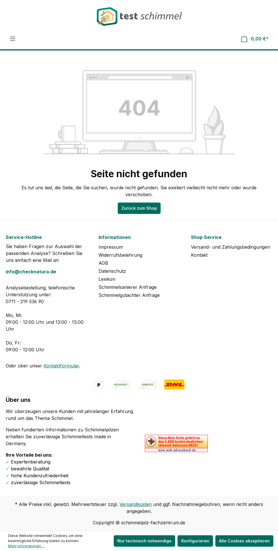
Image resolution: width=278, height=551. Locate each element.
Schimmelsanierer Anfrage (127, 287)
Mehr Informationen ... (26, 546)
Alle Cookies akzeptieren (244, 540)
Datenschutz (112, 271)
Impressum (110, 247)
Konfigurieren (195, 540)
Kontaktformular (61, 366)
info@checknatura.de (31, 271)
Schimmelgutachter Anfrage (129, 295)
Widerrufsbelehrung (120, 255)
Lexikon (106, 279)
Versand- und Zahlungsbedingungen (230, 247)
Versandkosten (135, 504)
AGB (103, 263)
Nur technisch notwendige (144, 540)
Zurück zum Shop (139, 208)
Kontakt (199, 255)
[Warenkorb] (254, 39)
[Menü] (12, 38)
